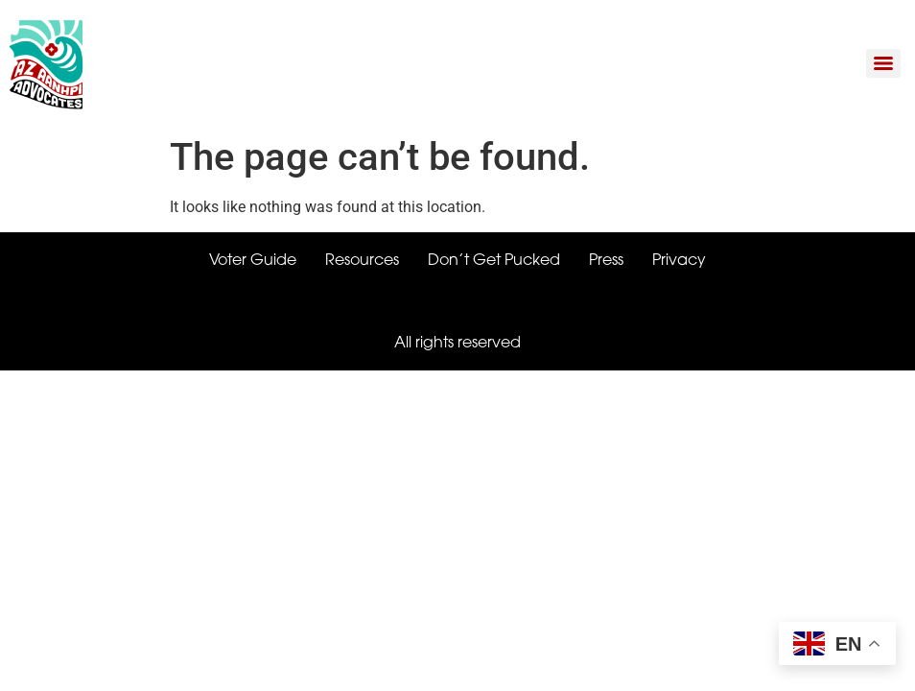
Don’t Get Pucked (494, 261)
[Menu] (883, 63)
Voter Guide (252, 261)
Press (606, 261)
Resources (362, 261)
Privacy (679, 261)
